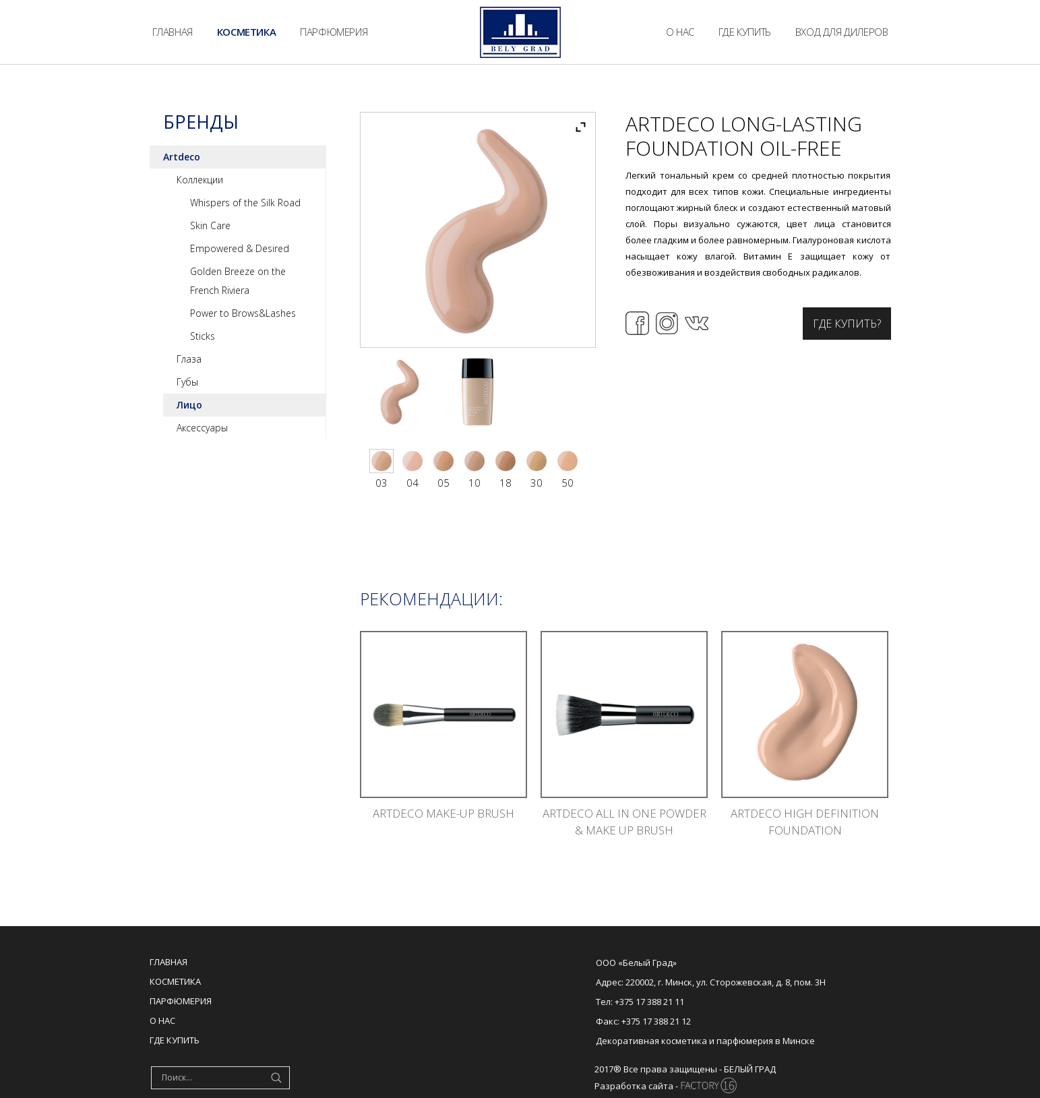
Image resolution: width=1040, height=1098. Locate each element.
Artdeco (181, 156)
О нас (162, 1020)
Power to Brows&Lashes (243, 313)
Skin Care (210, 225)
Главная (168, 962)
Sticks (202, 336)
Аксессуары (202, 427)
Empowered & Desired (239, 248)
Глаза (189, 359)
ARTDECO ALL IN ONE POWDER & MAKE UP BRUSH (624, 821)
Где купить (175, 1040)
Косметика (175, 981)
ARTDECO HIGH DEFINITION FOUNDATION (805, 821)
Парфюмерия (181, 1001)
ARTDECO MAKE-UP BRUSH (443, 813)
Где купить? (847, 323)
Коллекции (200, 179)
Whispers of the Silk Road (245, 202)
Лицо (189, 404)
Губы (187, 381)
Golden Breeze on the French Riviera (238, 281)
